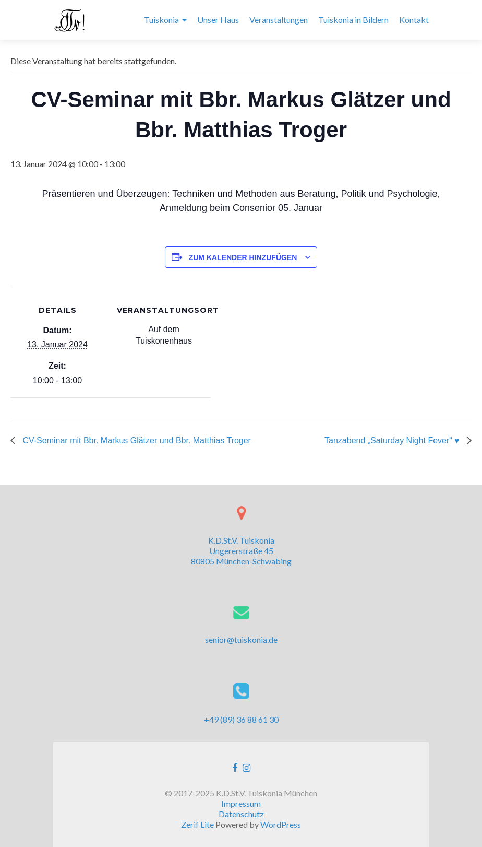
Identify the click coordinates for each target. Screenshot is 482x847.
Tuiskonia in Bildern (353, 20)
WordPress (280, 824)
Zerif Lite (198, 824)
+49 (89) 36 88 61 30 (241, 719)
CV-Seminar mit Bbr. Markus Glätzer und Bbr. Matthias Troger (135, 440)
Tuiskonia (161, 20)
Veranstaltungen (278, 20)
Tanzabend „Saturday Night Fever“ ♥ (393, 440)
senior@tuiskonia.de (241, 639)
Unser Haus (218, 20)
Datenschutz (241, 814)
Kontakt (414, 20)
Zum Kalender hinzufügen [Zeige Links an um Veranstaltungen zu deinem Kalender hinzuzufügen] (243, 257)
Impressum (241, 803)
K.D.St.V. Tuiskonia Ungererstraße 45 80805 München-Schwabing (241, 550)
